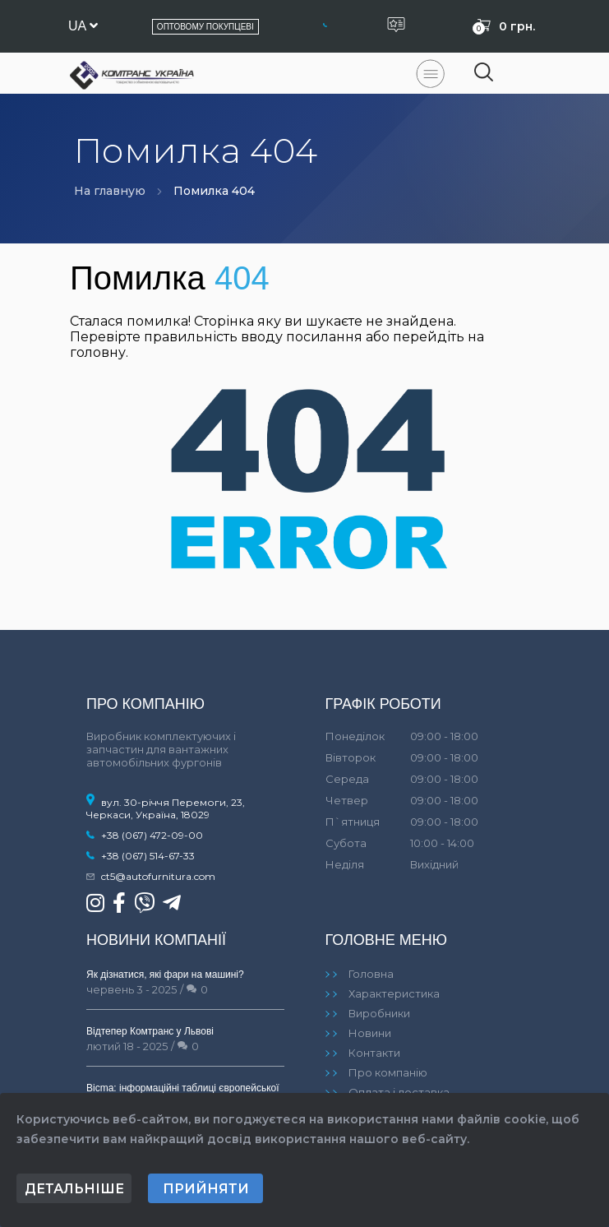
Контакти (374, 1052)
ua (83, 26)
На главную (109, 190)
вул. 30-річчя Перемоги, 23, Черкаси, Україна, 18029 (165, 808)
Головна (371, 973)
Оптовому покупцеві (205, 26)
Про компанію (387, 1072)
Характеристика (394, 993)
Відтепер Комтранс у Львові (150, 1031)
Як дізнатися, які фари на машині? (165, 974)
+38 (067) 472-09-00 (152, 835)
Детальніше (74, 1189)
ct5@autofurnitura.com (158, 876)
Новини (369, 1032)
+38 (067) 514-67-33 (148, 856)
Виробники (379, 1013)
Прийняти (206, 1189)
